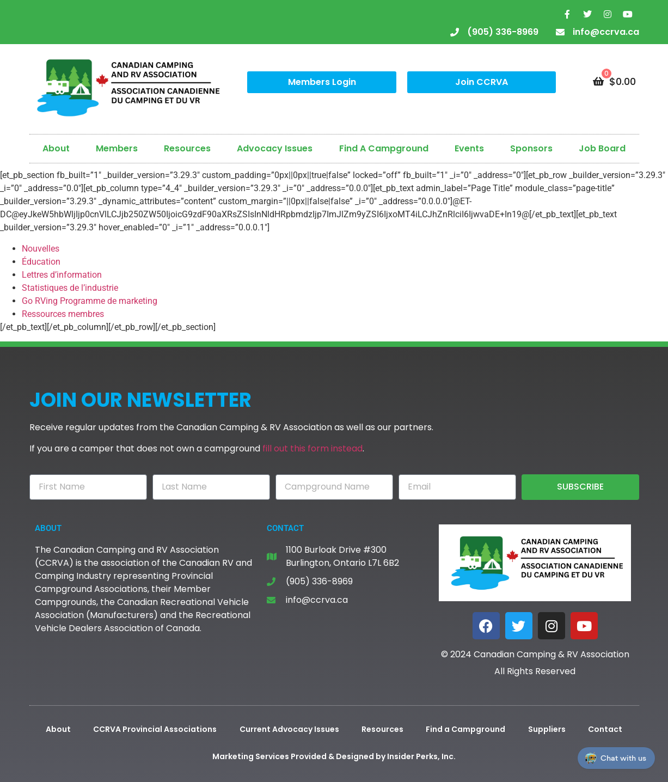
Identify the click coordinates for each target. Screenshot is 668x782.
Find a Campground (465, 729)
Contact (605, 729)
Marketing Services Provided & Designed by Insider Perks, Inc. (334, 756)
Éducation (41, 261)
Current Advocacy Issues (289, 729)
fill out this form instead (312, 448)
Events (469, 148)
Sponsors (531, 148)
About (56, 148)
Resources (187, 148)
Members (117, 148)
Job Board (602, 148)
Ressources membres (63, 314)
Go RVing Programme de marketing (89, 301)
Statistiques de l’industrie (70, 288)
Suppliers (547, 729)
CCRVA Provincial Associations (155, 729)
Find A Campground (383, 148)
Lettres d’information (62, 275)
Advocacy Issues (274, 148)
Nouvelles (40, 248)
